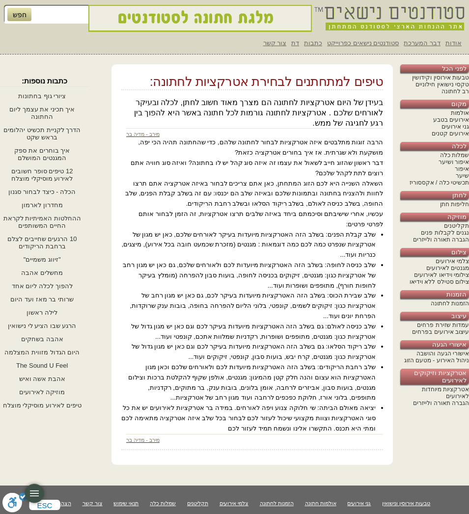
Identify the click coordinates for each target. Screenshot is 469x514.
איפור (462, 168)
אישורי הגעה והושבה (442, 353)
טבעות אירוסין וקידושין (440, 77)
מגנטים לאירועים (447, 268)
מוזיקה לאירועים (42, 392)
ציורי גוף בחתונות (42, 96)
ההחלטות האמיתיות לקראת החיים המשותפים (42, 222)
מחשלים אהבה (42, 272)
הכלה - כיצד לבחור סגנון (42, 191)
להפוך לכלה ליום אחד (42, 286)
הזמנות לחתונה (450, 303)
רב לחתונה (455, 91)
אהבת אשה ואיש (42, 378)
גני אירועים (455, 126)
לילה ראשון (42, 312)
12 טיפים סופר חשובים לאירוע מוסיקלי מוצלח (42, 174)
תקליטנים (456, 225)
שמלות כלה (454, 155)
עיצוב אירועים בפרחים (440, 331)
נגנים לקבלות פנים (445, 232)
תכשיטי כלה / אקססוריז (439, 182)
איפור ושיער (454, 162)
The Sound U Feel (42, 365)
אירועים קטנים (450, 133)
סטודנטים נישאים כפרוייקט (363, 43)
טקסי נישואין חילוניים (442, 84)
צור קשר (275, 43)
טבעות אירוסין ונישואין (406, 503)
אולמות (460, 112)
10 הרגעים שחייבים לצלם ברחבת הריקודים (42, 242)
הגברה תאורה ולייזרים (441, 239)
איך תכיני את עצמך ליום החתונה (42, 113)
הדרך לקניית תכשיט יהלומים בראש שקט (42, 133)
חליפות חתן (454, 204)
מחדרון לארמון (42, 205)
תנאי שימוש (125, 503)
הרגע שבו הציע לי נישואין (42, 325)
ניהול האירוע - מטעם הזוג (436, 360)
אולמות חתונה (320, 503)
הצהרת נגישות (55, 503)
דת (295, 43)
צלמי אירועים (452, 261)
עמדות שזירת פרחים (443, 325)
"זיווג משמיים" (42, 259)
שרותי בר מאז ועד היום (41, 299)
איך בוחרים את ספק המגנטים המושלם (42, 154)
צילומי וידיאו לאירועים (441, 274)
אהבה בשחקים (42, 339)
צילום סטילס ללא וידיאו (439, 281)
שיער (462, 175)
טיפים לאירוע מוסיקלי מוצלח (42, 405)
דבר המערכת (422, 43)
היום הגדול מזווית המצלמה (42, 352)
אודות (453, 43)
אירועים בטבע (451, 119)
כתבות (313, 43)
